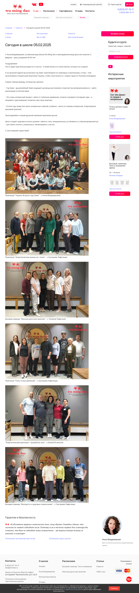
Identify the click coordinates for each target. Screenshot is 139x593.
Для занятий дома (75, 37)
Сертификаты (65, 11)
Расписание (49, 11)
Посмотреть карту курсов (60, 538)
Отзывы (79, 11)
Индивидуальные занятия (91, 4)
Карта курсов (114, 4)
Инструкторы (42, 33)
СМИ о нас (100, 572)
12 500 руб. (119, 194)
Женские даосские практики (74, 572)
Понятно (114, 588)
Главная (8, 28)
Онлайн (73, 4)
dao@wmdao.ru (11, 568)
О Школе (8, 33)
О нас (36, 11)
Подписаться (121, 57)
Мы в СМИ (41, 37)
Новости (19, 28)
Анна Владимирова (117, 118)
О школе (43, 561)
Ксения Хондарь (116, 175)
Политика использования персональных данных (15, 580)
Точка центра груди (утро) (118, 108)
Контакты (89, 11)
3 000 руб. (119, 137)
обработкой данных (73, 589)
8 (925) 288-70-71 (126, 12)
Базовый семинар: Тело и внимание (77, 566)
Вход (129, 4)
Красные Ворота (116, 132)
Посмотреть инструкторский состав (20, 538)
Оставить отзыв (117, 34)
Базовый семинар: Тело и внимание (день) (118, 165)
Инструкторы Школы (47, 577)
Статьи (8, 37)
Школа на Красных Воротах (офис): (19, 572)
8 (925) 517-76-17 (126, 9)
